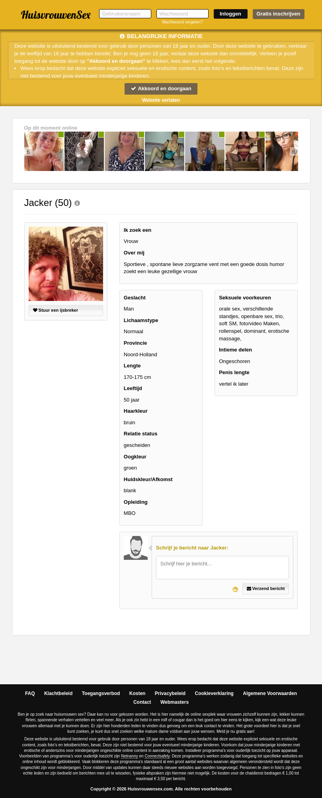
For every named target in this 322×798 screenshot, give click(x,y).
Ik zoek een (137, 230)
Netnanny (129, 756)
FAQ (30, 693)
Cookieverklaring (214, 693)
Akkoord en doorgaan (161, 88)
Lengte (132, 366)
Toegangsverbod (101, 693)
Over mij (134, 253)
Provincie (135, 343)
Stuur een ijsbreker (55, 310)
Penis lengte (234, 372)
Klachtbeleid (58, 693)
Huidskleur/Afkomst (148, 479)
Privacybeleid (170, 693)
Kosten (137, 693)
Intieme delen (235, 350)
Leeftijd (133, 388)
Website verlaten (161, 100)
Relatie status (141, 434)
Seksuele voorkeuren (245, 298)
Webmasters (174, 702)
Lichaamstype (141, 320)
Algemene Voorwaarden (270, 693)
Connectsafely (157, 756)
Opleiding (136, 502)
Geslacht (135, 298)
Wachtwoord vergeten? (182, 22)
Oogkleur (135, 457)
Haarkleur (136, 411)
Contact (142, 702)
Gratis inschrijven (279, 14)
